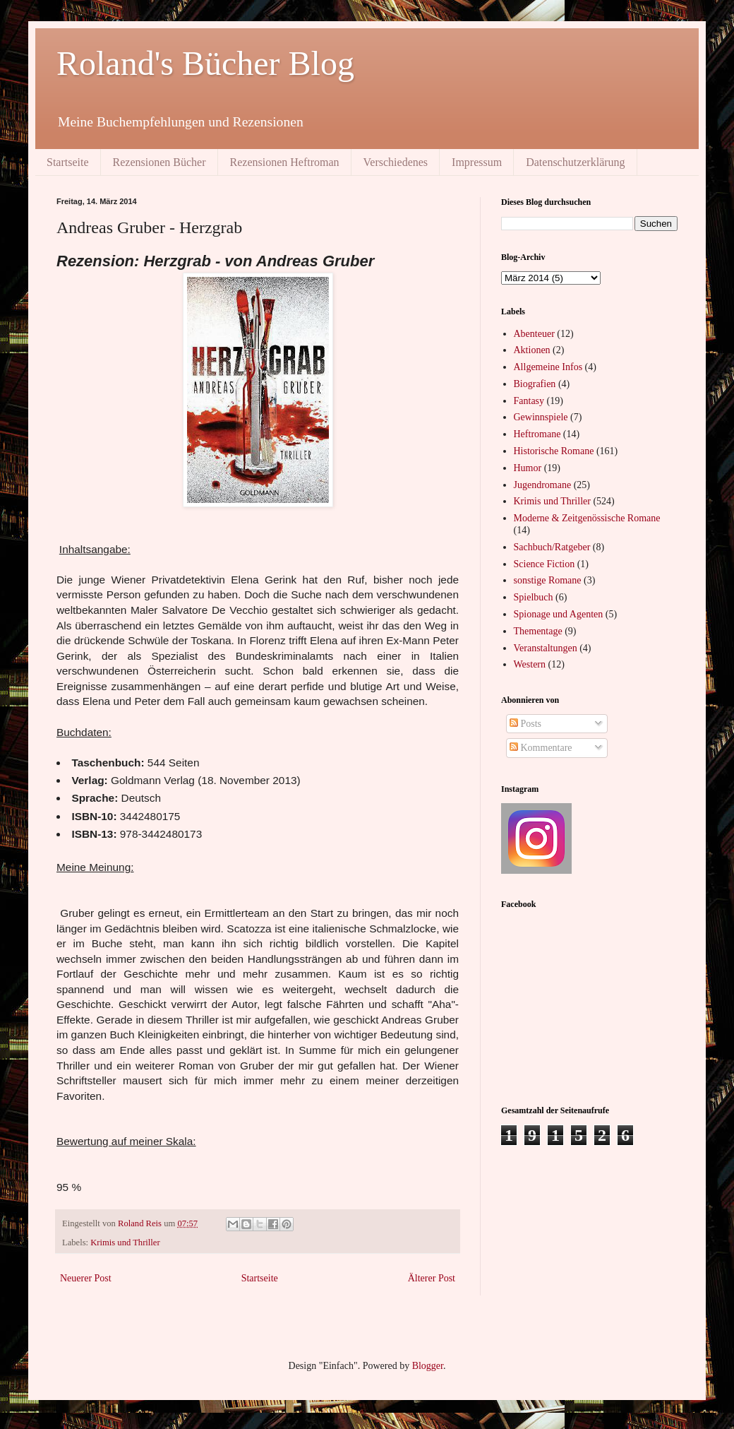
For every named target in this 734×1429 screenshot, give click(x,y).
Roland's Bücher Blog (205, 63)
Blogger (427, 1365)
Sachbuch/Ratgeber (552, 547)
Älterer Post (431, 1278)
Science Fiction (544, 564)
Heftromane (537, 434)
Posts (525, 723)
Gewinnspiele (541, 417)
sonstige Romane (548, 580)
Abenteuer (534, 333)
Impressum (477, 162)
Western (530, 664)
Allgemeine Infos (548, 367)
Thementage (538, 631)
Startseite (68, 162)
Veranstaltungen (545, 648)
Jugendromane (543, 485)
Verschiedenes (395, 162)
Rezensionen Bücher (159, 162)
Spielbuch (533, 597)
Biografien (535, 384)
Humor (528, 468)
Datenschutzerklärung (575, 162)
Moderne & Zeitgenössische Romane (587, 518)
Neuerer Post (86, 1278)
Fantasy (529, 401)
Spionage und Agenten (558, 614)
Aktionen (532, 350)
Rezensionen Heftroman (284, 162)
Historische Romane (554, 451)
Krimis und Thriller (125, 1242)
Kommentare (541, 747)
